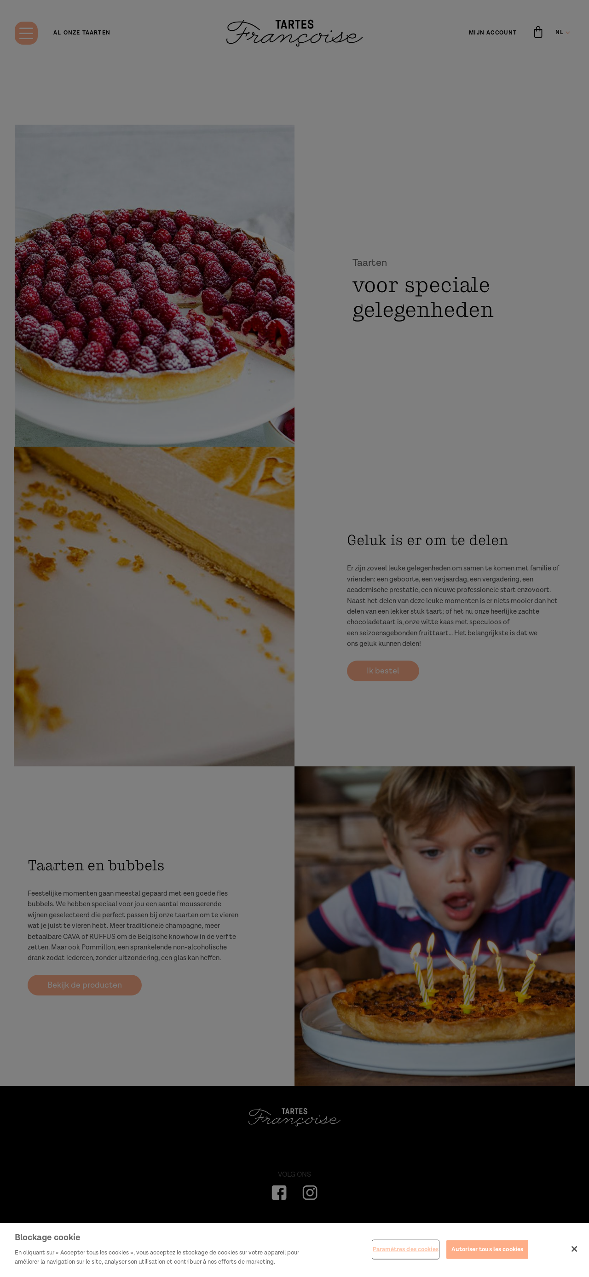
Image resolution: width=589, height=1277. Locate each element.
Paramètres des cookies (406, 1257)
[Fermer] (574, 1257)
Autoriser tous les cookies (487, 1257)
